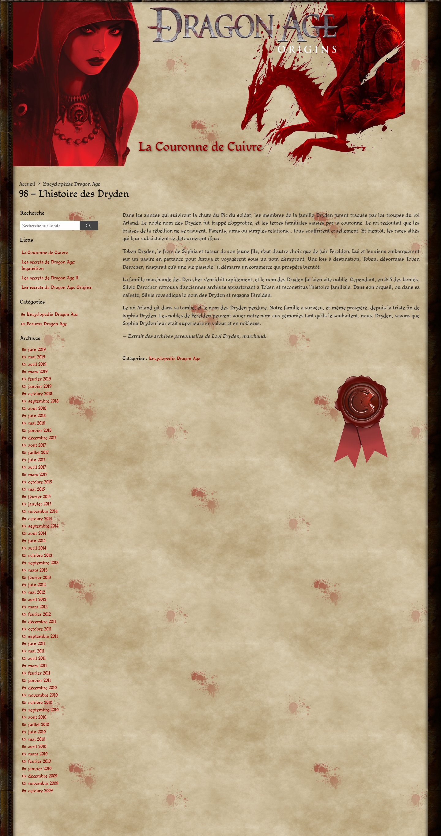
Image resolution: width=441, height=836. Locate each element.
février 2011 (39, 673)
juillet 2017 (38, 452)
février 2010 (39, 761)
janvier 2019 (39, 386)
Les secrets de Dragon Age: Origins (56, 287)
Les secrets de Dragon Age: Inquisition (48, 265)
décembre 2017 (42, 438)
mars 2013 (37, 570)
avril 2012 (37, 599)
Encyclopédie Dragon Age (71, 184)
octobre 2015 (40, 482)
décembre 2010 (42, 687)
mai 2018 (36, 423)
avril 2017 (37, 467)
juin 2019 (37, 349)
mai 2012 (36, 592)
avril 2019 (37, 364)
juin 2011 (36, 643)
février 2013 (39, 577)
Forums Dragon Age (47, 324)
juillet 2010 (38, 724)
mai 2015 (36, 489)
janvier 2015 (39, 504)
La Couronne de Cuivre (44, 252)
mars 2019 (37, 371)
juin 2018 (37, 415)
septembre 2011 (43, 636)
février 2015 (39, 496)
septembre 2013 (43, 563)
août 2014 (37, 533)
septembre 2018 (43, 401)
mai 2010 (36, 739)
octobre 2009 (40, 790)
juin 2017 (37, 460)
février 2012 (39, 614)
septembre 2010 (43, 710)
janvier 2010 (39, 768)
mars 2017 (37, 474)
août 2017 (37, 445)
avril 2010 (37, 746)
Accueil (27, 184)
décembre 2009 (42, 776)
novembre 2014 (43, 511)
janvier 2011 (39, 680)
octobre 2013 (40, 555)
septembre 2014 (43, 526)
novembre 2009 (43, 783)
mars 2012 (37, 607)
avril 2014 (37, 548)
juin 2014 (37, 540)
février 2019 (39, 379)
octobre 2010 (40, 702)
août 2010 (37, 717)
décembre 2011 (42, 621)
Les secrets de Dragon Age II (49, 278)
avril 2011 (37, 658)
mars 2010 (37, 754)
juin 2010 (37, 732)
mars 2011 (37, 665)
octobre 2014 (40, 518)
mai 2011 (36, 651)
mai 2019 (36, 357)
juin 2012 (37, 585)
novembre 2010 (43, 695)
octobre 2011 (39, 629)
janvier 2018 (39, 430)
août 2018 (37, 408)
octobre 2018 (40, 393)
